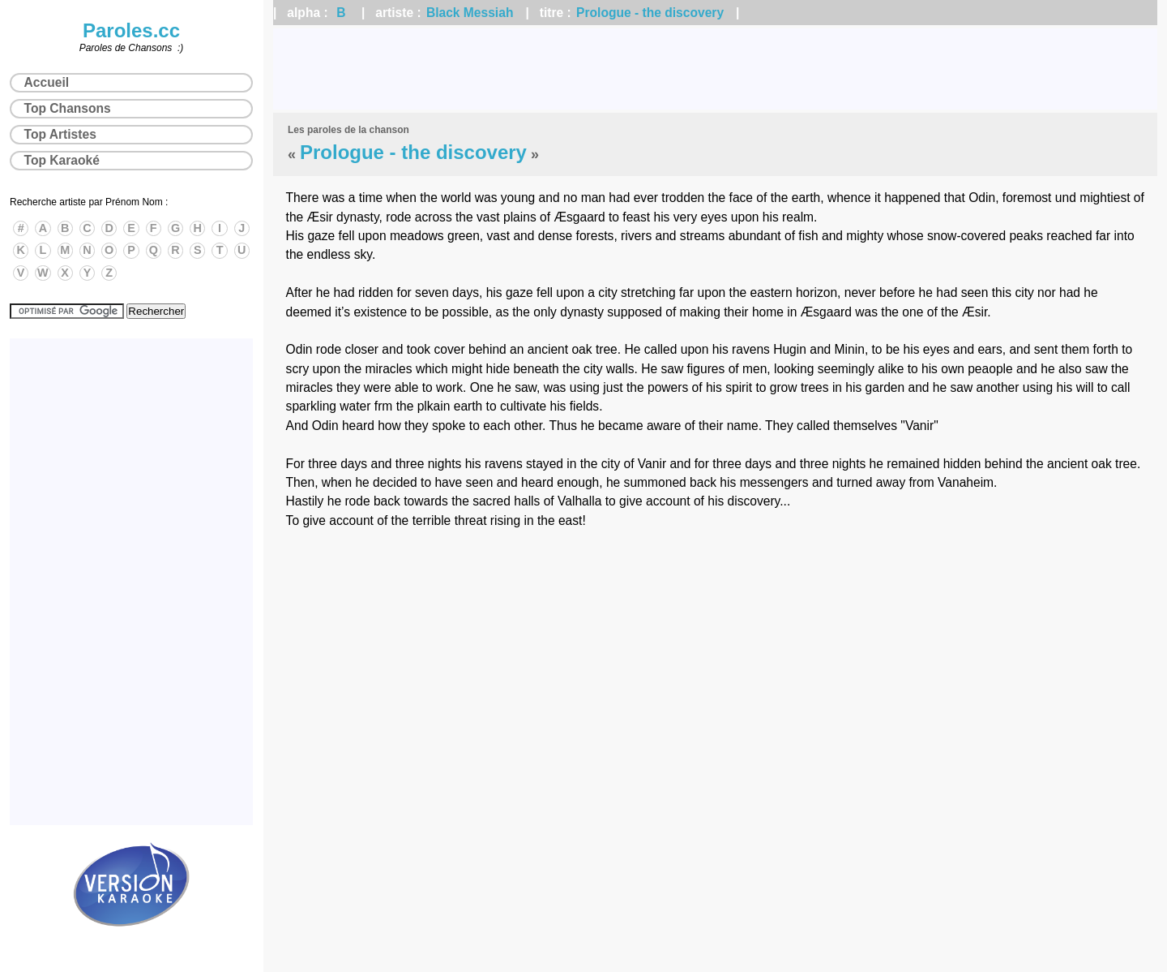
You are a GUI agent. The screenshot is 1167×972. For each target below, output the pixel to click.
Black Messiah (469, 12)
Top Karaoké (62, 160)
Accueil (46, 82)
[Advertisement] (716, 69)
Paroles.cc (131, 30)
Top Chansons (67, 108)
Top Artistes (60, 134)
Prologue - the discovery (650, 12)
